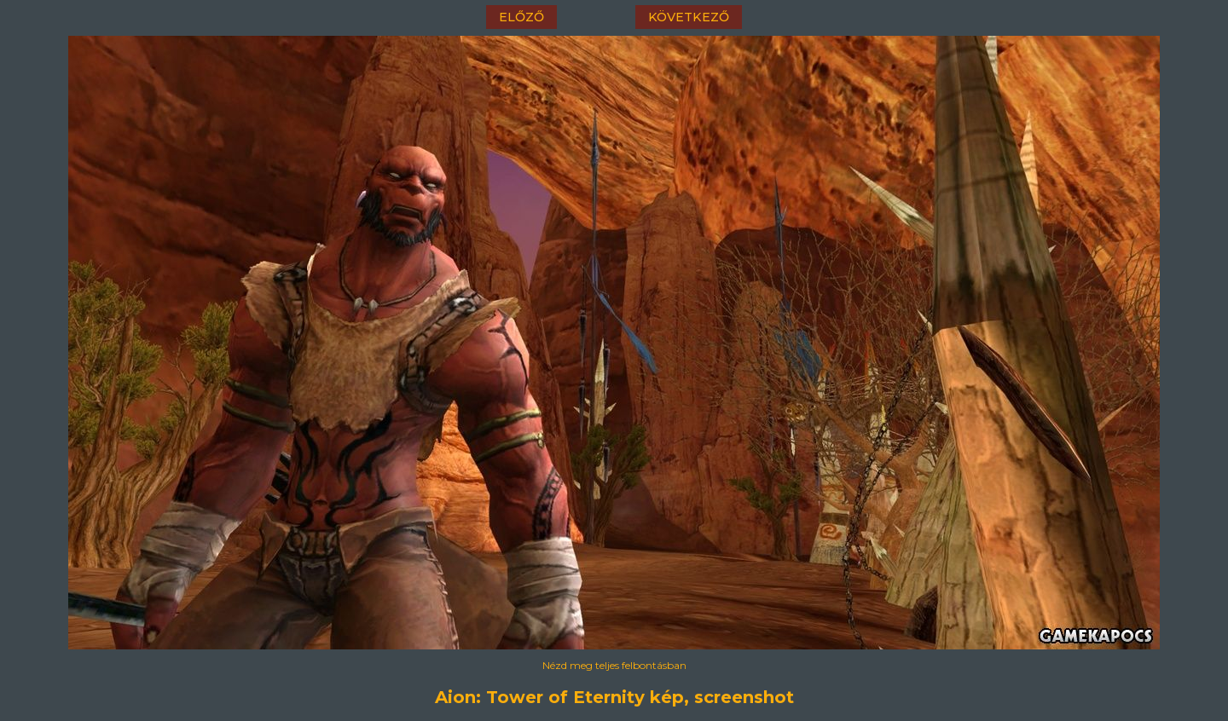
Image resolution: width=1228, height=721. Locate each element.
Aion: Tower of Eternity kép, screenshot (614, 697)
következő (688, 17)
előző (521, 17)
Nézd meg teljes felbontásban (614, 665)
